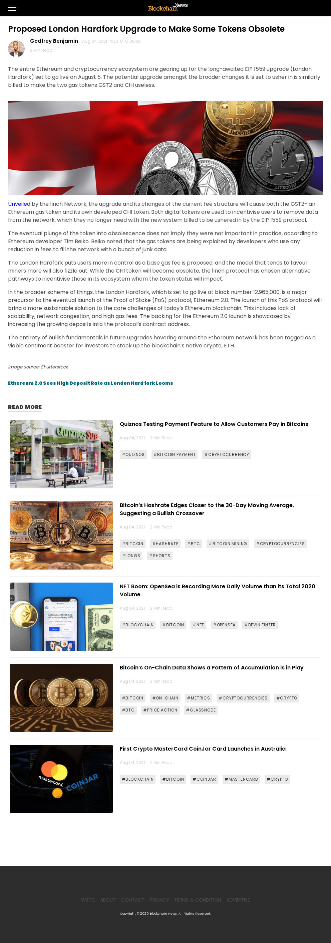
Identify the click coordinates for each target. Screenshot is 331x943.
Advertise (238, 900)
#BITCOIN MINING (228, 543)
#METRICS (198, 698)
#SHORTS (160, 556)
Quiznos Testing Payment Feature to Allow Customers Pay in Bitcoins (214, 424)
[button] (8, 8)
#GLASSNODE (201, 710)
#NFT (198, 625)
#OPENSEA (224, 625)
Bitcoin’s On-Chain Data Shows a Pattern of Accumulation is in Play (212, 667)
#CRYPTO (287, 698)
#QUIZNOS (133, 454)
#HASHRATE (165, 543)
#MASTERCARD (241, 779)
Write (88, 900)
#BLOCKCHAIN (138, 625)
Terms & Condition (197, 900)
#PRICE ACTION (160, 710)
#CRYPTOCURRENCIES (280, 543)
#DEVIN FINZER (260, 625)
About (108, 900)
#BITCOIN (132, 543)
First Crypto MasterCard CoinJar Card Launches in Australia (203, 749)
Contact (132, 900)
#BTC (193, 543)
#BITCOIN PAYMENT (174, 454)
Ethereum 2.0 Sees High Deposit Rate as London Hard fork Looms (90, 383)
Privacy (159, 900)
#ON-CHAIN (165, 698)
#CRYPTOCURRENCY (226, 454)
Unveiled (19, 204)
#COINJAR (204, 779)
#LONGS (131, 556)
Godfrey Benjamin (55, 40)
